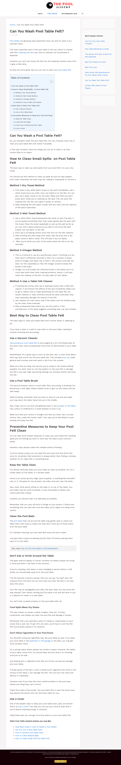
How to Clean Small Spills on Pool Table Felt (30, 89)
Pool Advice (52, 14)
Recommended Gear (69, 14)
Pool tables (15, 41)
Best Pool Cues (91, 67)
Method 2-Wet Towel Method (26, 96)
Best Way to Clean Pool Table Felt (26, 106)
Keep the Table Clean (23, 119)
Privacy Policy (66, 757)
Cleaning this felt (25, 52)
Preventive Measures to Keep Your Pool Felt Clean (33, 115)
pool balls (18, 521)
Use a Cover (20, 128)
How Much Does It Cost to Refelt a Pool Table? (36, 727)
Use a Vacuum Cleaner (24, 109)
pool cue (66, 357)
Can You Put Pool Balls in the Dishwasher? (39, 548)
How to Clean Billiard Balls (27, 735)
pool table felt (64, 70)
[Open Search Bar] (82, 13)
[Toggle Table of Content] (51, 81)
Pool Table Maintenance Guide (97, 49)
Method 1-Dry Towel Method (25, 93)
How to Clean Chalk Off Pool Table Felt (32, 738)
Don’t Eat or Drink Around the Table (29, 125)
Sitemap (74, 757)
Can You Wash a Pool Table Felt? (25, 86)
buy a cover (23, 706)
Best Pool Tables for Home (95, 62)
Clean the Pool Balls (23, 122)
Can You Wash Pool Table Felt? (97, 80)
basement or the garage (40, 641)
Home (12, 25)
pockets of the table (66, 406)
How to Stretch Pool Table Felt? (29, 733)
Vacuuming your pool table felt (23, 343)
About (40, 14)
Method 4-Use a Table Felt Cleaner (29, 102)
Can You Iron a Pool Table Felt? (29, 730)
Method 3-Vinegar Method (25, 99)
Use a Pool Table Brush (24, 112)
